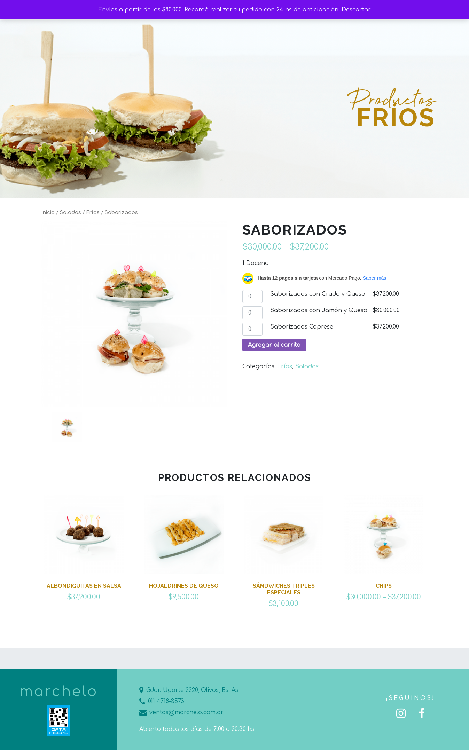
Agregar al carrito (274, 345)
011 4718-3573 (161, 701)
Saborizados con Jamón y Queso (318, 310)
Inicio (48, 212)
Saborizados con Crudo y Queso (317, 294)
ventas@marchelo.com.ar (181, 712)
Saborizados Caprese (301, 327)
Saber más (374, 278)
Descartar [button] (356, 10)
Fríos (93, 212)
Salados (70, 212)
